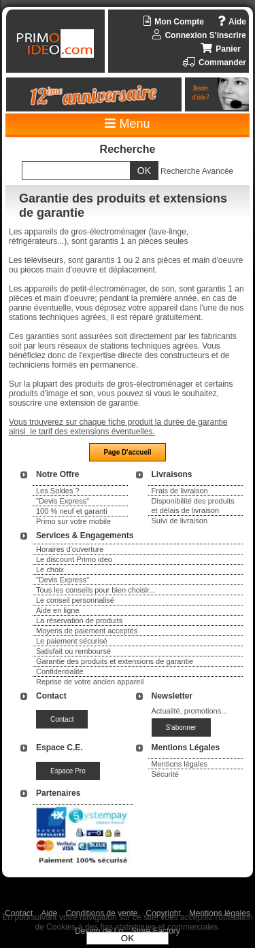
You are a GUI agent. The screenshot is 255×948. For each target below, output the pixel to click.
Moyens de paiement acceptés (86, 631)
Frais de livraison (180, 491)
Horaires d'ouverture (69, 549)
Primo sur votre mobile (73, 521)
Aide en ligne (58, 610)
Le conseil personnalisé (75, 600)
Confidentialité (60, 671)
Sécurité (165, 774)
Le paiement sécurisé (71, 641)
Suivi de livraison (180, 520)
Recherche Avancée (196, 171)
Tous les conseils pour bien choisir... (95, 590)
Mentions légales (180, 764)
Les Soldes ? (58, 491)
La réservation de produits (79, 620)
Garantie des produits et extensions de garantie (114, 661)
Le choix (50, 569)
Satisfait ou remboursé (73, 651)
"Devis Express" (62, 501)
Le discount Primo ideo (74, 559)
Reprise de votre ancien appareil (89, 682)
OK (127, 938)
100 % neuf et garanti (71, 511)
